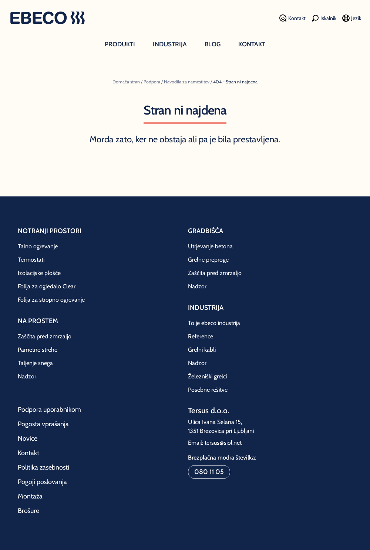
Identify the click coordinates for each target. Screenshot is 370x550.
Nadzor (27, 376)
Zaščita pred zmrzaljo (44, 336)
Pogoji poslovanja (42, 482)
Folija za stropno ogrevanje (51, 299)
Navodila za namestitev (186, 82)
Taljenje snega (35, 363)
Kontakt (251, 44)
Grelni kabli (202, 349)
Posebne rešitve (208, 389)
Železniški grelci (207, 376)
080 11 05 (209, 472)
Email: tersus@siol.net (215, 442)
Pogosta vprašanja (43, 424)
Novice (27, 438)
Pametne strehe (37, 349)
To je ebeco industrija (214, 323)
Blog (213, 44)
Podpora (152, 82)
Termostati (31, 259)
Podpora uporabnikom (49, 409)
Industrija (170, 44)
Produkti (120, 44)
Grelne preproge (208, 259)
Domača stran (126, 82)
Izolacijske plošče (39, 272)
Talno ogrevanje (38, 246)
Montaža (30, 496)
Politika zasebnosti (43, 467)
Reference (200, 336)
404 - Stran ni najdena (235, 82)
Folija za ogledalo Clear (46, 286)
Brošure (28, 511)
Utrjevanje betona (210, 246)
